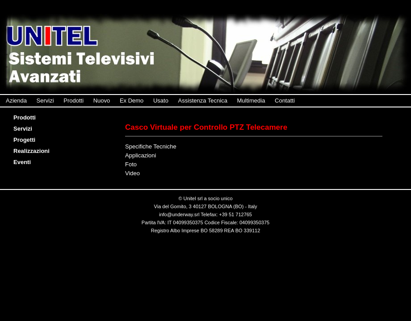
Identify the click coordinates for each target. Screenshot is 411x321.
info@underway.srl (179, 214)
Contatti (285, 100)
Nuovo (101, 100)
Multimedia (251, 100)
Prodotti (73, 100)
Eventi (24, 162)
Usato (160, 100)
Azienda (16, 100)
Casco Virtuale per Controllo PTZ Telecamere (206, 127)
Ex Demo (131, 100)
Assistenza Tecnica (202, 100)
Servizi (45, 100)
